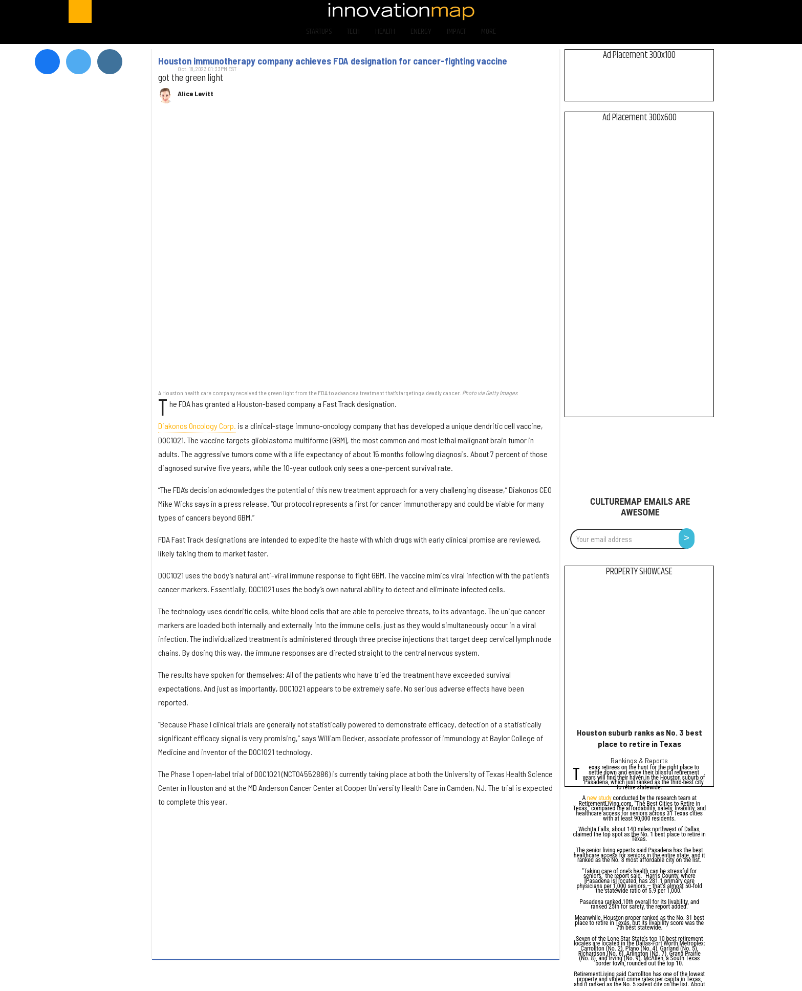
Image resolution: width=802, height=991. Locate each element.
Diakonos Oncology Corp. (197, 425)
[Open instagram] (681, 11)
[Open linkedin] (708, 11)
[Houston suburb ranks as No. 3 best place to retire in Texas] (639, 654)
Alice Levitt (195, 93)
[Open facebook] (627, 11)
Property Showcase (639, 572)
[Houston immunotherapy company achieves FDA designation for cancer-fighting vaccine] (356, 251)
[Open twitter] (654, 11)
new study (599, 799)
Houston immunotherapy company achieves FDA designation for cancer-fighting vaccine (332, 61)
